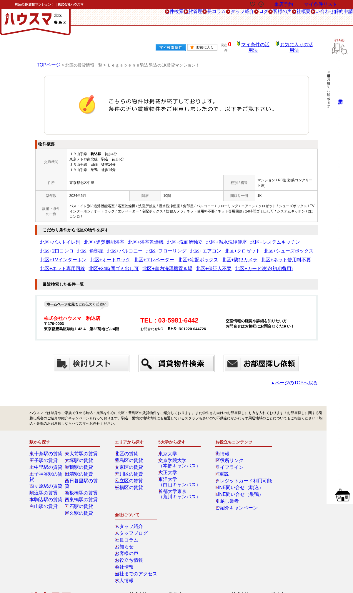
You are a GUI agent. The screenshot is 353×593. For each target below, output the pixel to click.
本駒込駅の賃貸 (46, 490)
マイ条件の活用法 (260, 46)
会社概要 (276, 17)
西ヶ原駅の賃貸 (46, 476)
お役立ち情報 (285, 483)
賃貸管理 (123, 17)
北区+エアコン (115, 247)
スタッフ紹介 (187, 17)
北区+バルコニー (53, 247)
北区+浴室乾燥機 (121, 238)
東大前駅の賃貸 (81, 449)
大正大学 (170, 468)
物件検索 (95, 17)
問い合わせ (306, 17)
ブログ (218, 17)
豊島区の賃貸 (129, 456)
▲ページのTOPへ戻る (300, 378)
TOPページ (47, 60)
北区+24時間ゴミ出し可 (201, 256)
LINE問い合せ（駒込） (232, 483)
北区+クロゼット (144, 247)
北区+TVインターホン (219, 247)
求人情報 (282, 503)
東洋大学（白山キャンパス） (178, 477)
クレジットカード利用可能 (235, 476)
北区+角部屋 (282, 238)
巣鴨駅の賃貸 (79, 463)
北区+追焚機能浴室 (89, 238)
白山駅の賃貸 (44, 497)
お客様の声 (246, 17)
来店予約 (93, 536)
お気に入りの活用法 (298, 46)
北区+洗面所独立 (151, 238)
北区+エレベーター (289, 247)
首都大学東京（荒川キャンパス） (178, 489)
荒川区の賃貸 (129, 470)
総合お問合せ (50, 536)
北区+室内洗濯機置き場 (242, 256)
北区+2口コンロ (255, 238)
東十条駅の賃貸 (46, 449)
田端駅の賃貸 (79, 470)
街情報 (219, 449)
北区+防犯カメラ (87, 256)
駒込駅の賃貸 (44, 483)
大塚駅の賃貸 (79, 456)
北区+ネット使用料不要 (122, 256)
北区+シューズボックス (180, 247)
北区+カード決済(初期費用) (61, 265)
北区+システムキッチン (220, 238)
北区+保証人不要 (277, 256)
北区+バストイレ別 (55, 238)
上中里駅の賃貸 (46, 463)
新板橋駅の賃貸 (81, 483)
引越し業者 (222, 497)
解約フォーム (50, 549)
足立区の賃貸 (129, 476)
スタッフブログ (287, 456)
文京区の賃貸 (129, 463)
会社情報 (282, 490)
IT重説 (219, 470)
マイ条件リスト (320, 4)
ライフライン (224, 463)
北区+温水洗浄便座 (183, 238)
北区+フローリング (85, 247)
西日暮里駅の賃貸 (83, 476)
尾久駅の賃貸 (79, 503)
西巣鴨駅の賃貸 (81, 490)
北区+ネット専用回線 (162, 256)
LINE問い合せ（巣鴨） (232, 490)
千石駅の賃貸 (79, 497)
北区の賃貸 (128, 449)
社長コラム (153, 17)
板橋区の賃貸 (129, 483)
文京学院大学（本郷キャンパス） (178, 459)
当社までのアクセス (291, 497)
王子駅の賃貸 (44, 456)
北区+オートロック (255, 247)
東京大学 (170, 449)
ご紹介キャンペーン (229, 503)
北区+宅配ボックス (55, 256)
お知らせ (282, 470)
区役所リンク (224, 456)
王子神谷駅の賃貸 (48, 470)
